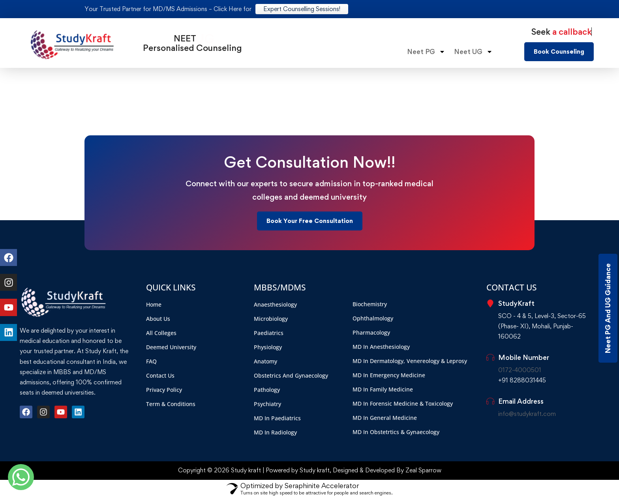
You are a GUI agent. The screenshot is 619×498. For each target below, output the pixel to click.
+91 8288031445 (522, 380)
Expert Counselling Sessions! (301, 9)
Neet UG (473, 52)
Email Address (521, 401)
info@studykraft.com (527, 413)
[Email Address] (490, 401)
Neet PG (426, 52)
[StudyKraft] (490, 303)
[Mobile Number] (490, 357)
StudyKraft (516, 303)
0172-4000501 (519, 370)
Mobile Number (523, 357)
